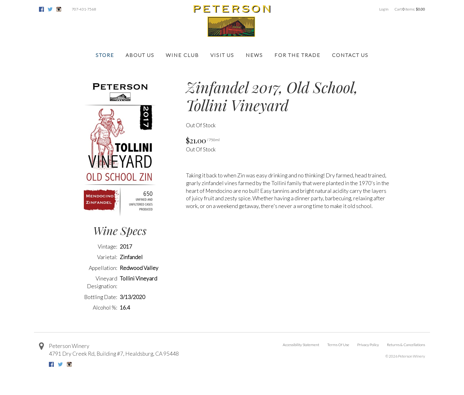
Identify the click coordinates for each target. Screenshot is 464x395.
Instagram (58, 9)
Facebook (41, 9)
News (254, 55)
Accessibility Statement (301, 344)
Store (105, 55)
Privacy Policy (368, 344)
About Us (140, 55)
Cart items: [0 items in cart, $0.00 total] (409, 9)
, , (114, 353)
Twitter (50, 9)
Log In (384, 9)
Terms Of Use (338, 344)
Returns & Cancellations (406, 344)
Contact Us (350, 55)
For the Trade (297, 55)
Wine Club (182, 55)
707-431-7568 (84, 9)
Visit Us (222, 55)
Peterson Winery (69, 346)
